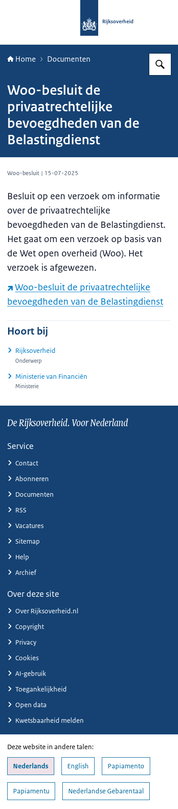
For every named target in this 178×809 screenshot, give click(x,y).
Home (21, 59)
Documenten (69, 59)
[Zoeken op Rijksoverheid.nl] (160, 64)
